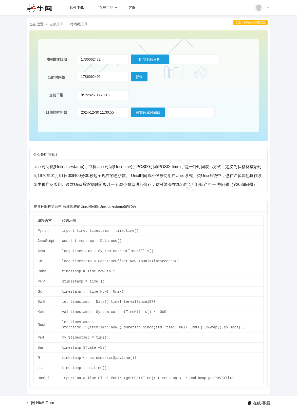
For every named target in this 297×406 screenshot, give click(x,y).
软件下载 (79, 7)
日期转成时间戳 (148, 113)
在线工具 (108, 7)
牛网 (31, 399)
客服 (132, 8)
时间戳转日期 (149, 60)
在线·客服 (261, 399)
